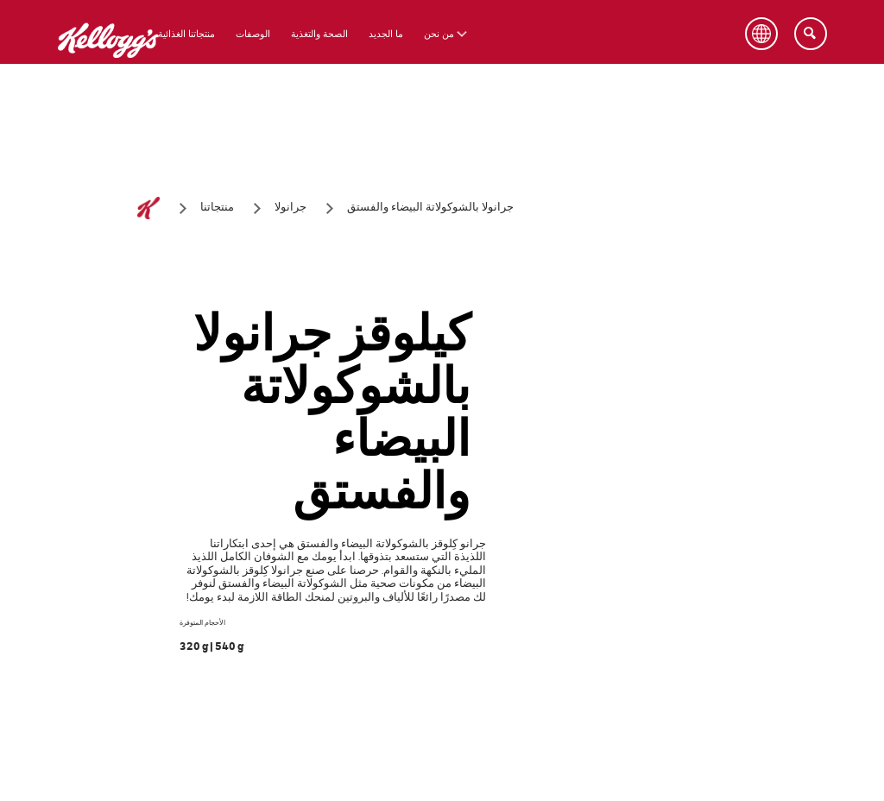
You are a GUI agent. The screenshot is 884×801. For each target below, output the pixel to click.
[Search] (810, 33)
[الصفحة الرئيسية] (148, 208)
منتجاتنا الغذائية (186, 34)
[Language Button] (761, 33)
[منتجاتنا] (217, 208)
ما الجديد (386, 34)
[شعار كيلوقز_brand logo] (109, 69)
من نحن (439, 34)
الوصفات (253, 34)
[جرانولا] (290, 208)
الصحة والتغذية (319, 34)
